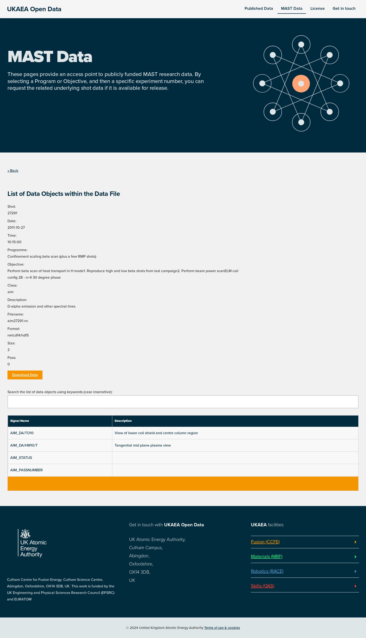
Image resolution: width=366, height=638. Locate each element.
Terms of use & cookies (222, 628)
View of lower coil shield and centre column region (156, 433)
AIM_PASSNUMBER (26, 470)
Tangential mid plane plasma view (143, 445)
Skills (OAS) (262, 586)
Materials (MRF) (266, 556)
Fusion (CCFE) (265, 542)
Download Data (25, 375)
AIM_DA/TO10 (22, 433)
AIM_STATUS (21, 457)
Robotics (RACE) (267, 571)
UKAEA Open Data (34, 9)
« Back (12, 170)
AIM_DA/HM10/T (24, 445)
